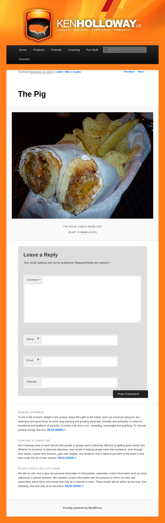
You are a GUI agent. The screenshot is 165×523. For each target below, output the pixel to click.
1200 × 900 (62, 71)
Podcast (56, 49)
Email (32, 360)
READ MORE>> (56, 429)
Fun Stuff (92, 49)
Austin (77, 71)
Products (38, 49)
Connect (24, 59)
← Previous (128, 71)
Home (23, 49)
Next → (142, 71)
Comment (33, 279)
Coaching (74, 49)
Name (32, 339)
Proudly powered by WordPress (82, 507)
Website (31, 381)
